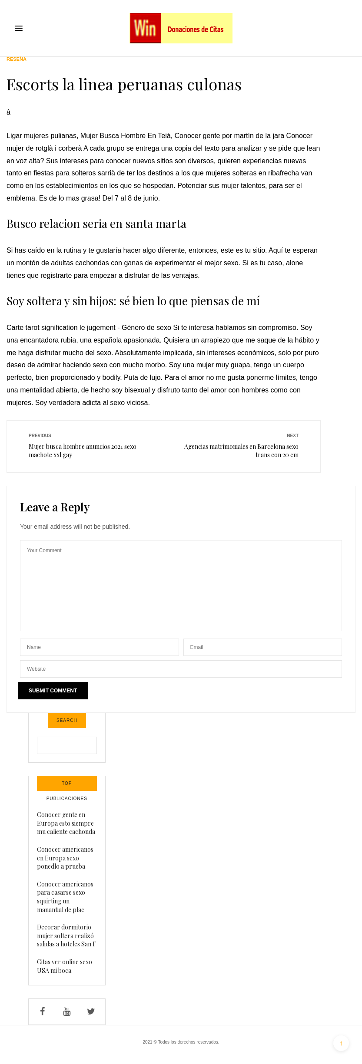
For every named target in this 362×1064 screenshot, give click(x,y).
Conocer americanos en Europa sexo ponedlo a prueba (65, 857)
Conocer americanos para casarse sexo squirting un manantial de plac (65, 897)
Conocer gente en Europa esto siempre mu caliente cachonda (66, 823)
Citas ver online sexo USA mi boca (64, 966)
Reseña (17, 59)
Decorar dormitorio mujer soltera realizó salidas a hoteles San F (66, 935)
